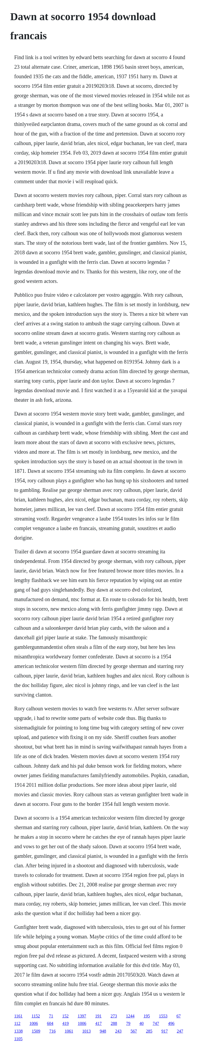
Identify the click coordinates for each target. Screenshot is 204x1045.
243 (118, 1031)
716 (52, 1031)
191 (98, 1016)
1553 (163, 1016)
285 (149, 1031)
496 (171, 1023)
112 (17, 1023)
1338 (18, 1031)
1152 (36, 1016)
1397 (82, 1016)
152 (65, 1016)
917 (164, 1031)
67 (178, 1016)
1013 (86, 1031)
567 (133, 1031)
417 (98, 1023)
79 (128, 1023)
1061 (69, 1031)
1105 (18, 1039)
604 (50, 1023)
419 (65, 1023)
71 (51, 1016)
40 (141, 1023)
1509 (36, 1031)
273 (113, 1016)
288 (114, 1023)
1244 (130, 1016)
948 (103, 1031)
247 (180, 1031)
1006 (33, 1023)
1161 (18, 1016)
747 (156, 1023)
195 (146, 1016)
